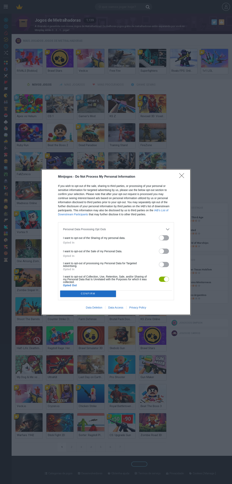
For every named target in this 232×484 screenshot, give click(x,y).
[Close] (183, 177)
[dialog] (116, 242)
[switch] (164, 237)
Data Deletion (94, 307)
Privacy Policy (137, 307)
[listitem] (116, 229)
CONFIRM (88, 293)
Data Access (115, 307)
